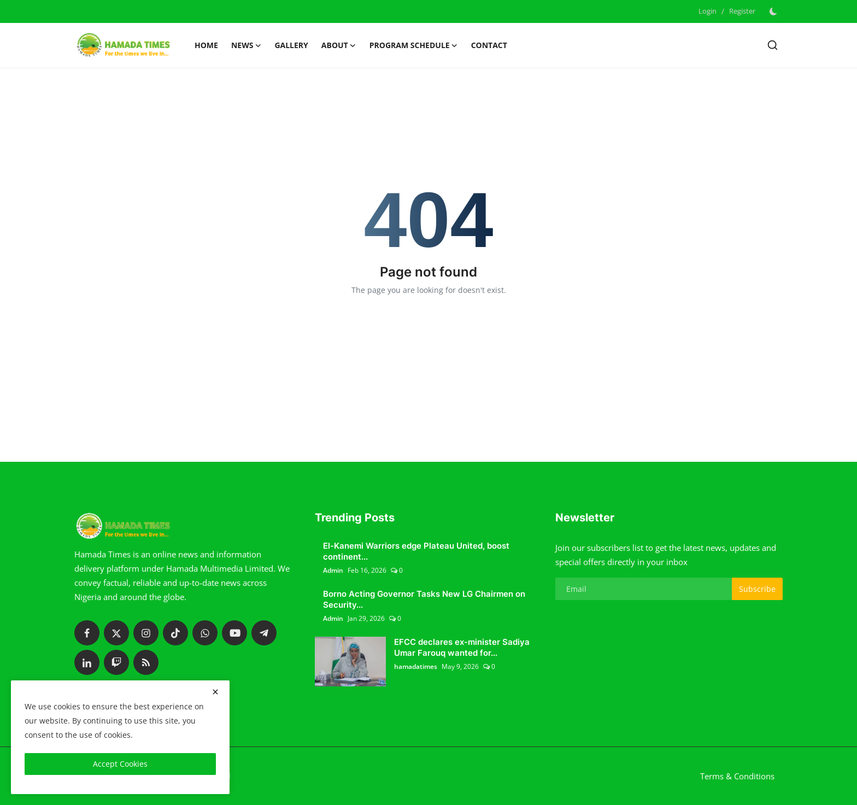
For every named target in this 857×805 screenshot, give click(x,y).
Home (206, 45)
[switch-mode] (774, 11)
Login (707, 11)
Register (742, 11)
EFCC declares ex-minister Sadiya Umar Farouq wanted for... (462, 647)
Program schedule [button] (413, 45)
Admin (333, 570)
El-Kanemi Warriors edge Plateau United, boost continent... (416, 551)
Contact (489, 45)
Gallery (291, 45)
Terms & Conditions (737, 776)
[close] (215, 692)
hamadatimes (415, 666)
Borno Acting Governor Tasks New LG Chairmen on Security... (424, 599)
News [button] (246, 45)
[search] (772, 45)
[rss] (146, 662)
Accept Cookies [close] (120, 764)
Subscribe (757, 589)
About (338, 45)
